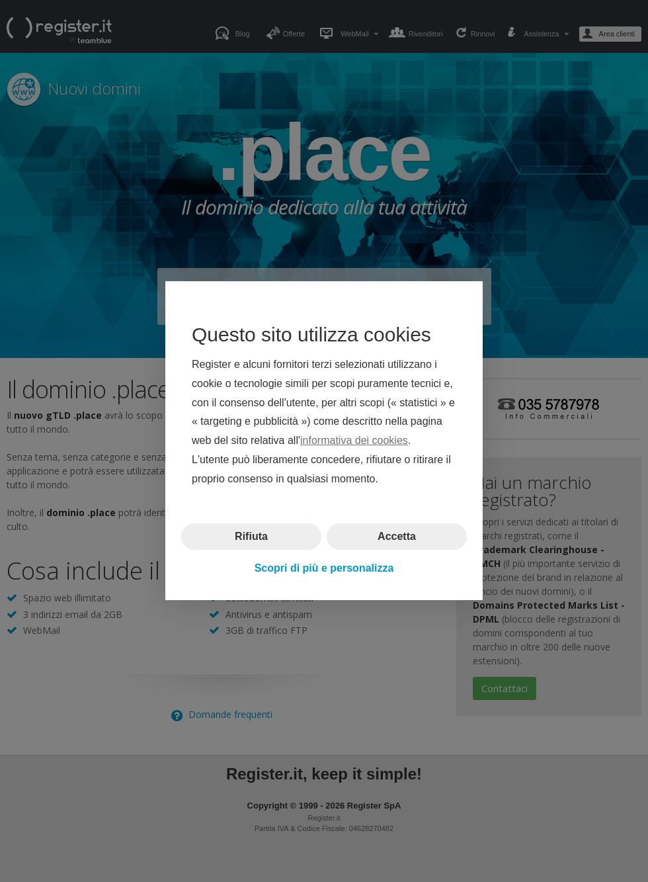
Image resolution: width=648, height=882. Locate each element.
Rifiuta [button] (251, 536)
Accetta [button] (397, 536)
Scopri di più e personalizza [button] (324, 568)
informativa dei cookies (354, 441)
